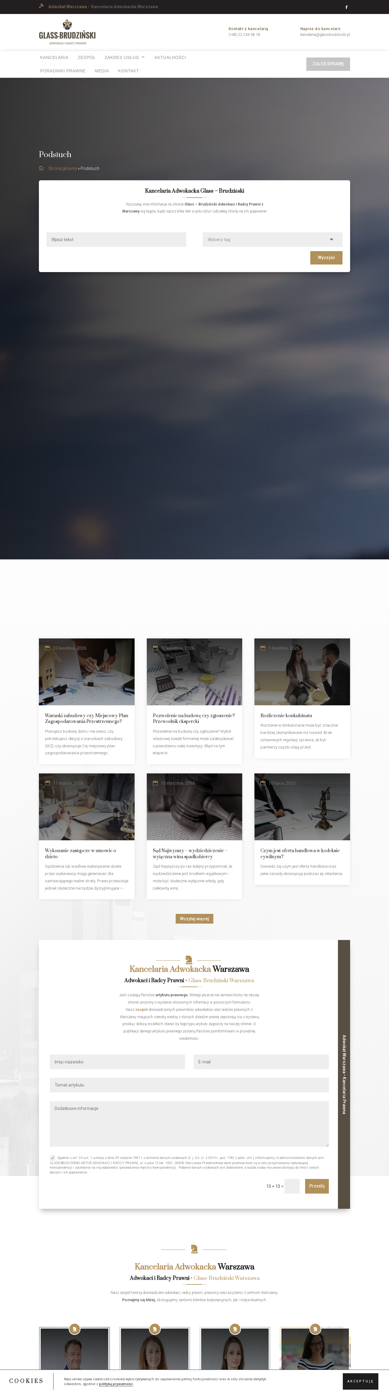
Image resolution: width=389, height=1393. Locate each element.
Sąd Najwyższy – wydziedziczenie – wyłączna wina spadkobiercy (190, 860)
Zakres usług (122, 57)
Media (102, 70)
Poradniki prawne (63, 70)
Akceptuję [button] (360, 1381)
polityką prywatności (116, 1384)
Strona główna (62, 174)
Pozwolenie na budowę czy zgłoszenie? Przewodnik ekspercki (194, 725)
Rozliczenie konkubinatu (286, 722)
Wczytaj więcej (194, 924)
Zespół (86, 57)
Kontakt (128, 70)
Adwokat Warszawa (67, 6)
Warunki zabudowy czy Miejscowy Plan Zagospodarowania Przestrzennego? (86, 725)
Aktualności (170, 57)
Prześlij (317, 1192)
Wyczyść (326, 263)
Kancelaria (54, 57)
